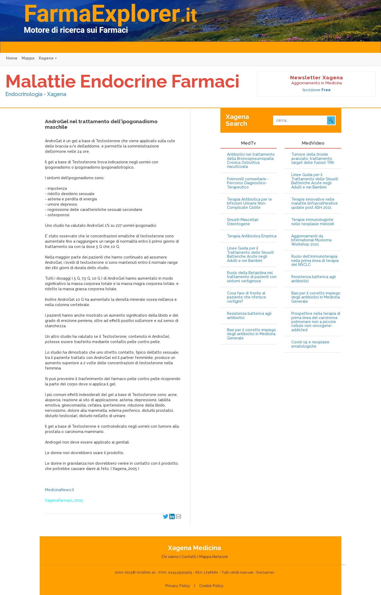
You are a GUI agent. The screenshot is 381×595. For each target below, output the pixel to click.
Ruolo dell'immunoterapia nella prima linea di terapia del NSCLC (315, 261)
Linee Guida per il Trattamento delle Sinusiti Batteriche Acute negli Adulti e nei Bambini (250, 254)
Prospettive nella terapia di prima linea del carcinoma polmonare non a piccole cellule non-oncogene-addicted (315, 322)
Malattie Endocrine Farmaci (122, 81)
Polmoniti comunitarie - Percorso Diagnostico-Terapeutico (248, 183)
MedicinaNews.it (59, 490)
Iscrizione (316, 89)
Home (11, 58)
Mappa (28, 58)
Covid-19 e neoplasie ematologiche (310, 344)
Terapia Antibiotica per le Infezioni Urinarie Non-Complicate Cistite (249, 203)
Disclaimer (265, 572)
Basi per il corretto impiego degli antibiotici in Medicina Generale (251, 334)
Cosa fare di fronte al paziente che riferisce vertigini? (246, 297)
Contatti (189, 557)
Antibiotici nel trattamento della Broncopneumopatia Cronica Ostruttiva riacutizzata (251, 161)
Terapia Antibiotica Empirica (251, 236)
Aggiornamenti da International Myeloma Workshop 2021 (311, 240)
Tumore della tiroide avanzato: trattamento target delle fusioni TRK (312, 159)
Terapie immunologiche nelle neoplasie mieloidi (312, 222)
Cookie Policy (211, 586)
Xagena (48, 58)
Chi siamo (170, 557)
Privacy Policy (177, 586)
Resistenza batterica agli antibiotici (249, 316)
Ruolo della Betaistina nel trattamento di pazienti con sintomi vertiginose (251, 277)
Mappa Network (213, 557)
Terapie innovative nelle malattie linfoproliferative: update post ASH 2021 (314, 203)
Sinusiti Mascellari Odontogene (242, 222)
